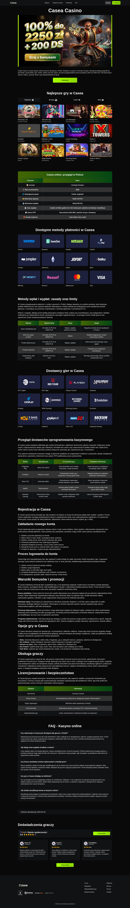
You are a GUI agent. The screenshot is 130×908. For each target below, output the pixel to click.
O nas (86, 883)
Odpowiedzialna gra (90, 889)
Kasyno (47, 2)
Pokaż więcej (65, 865)
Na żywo (53, 100)
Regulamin (87, 886)
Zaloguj (108, 2)
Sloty (101, 100)
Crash (77, 100)
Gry (76, 2)
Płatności (109, 883)
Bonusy (109, 886)
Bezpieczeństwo (89, 892)
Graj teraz (65, 80)
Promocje (69, 2)
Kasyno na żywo (58, 2)
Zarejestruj (116, 2)
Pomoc (109, 889)
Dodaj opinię (101, 833)
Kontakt (109, 892)
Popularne (29, 100)
